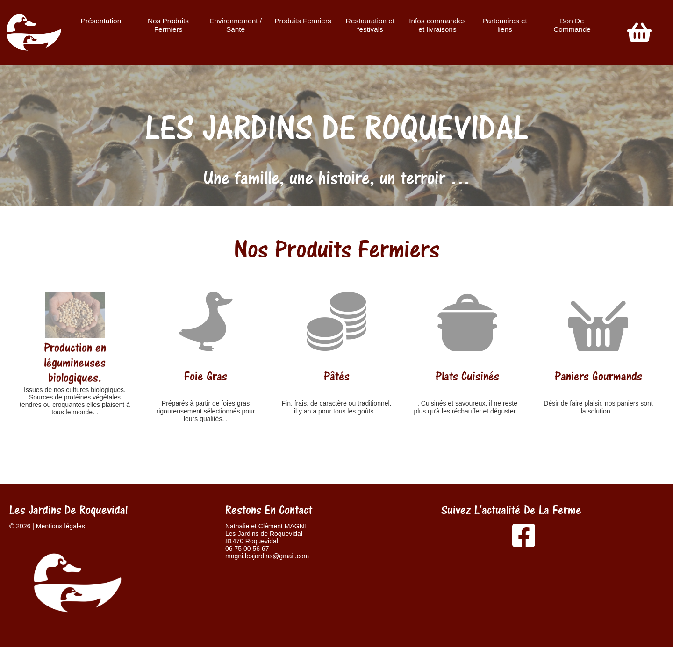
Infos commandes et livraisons (437, 25)
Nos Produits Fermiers (168, 25)
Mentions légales (60, 526)
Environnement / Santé (235, 25)
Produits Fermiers (302, 21)
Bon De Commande (572, 25)
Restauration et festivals (370, 25)
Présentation (101, 21)
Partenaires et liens (504, 25)
